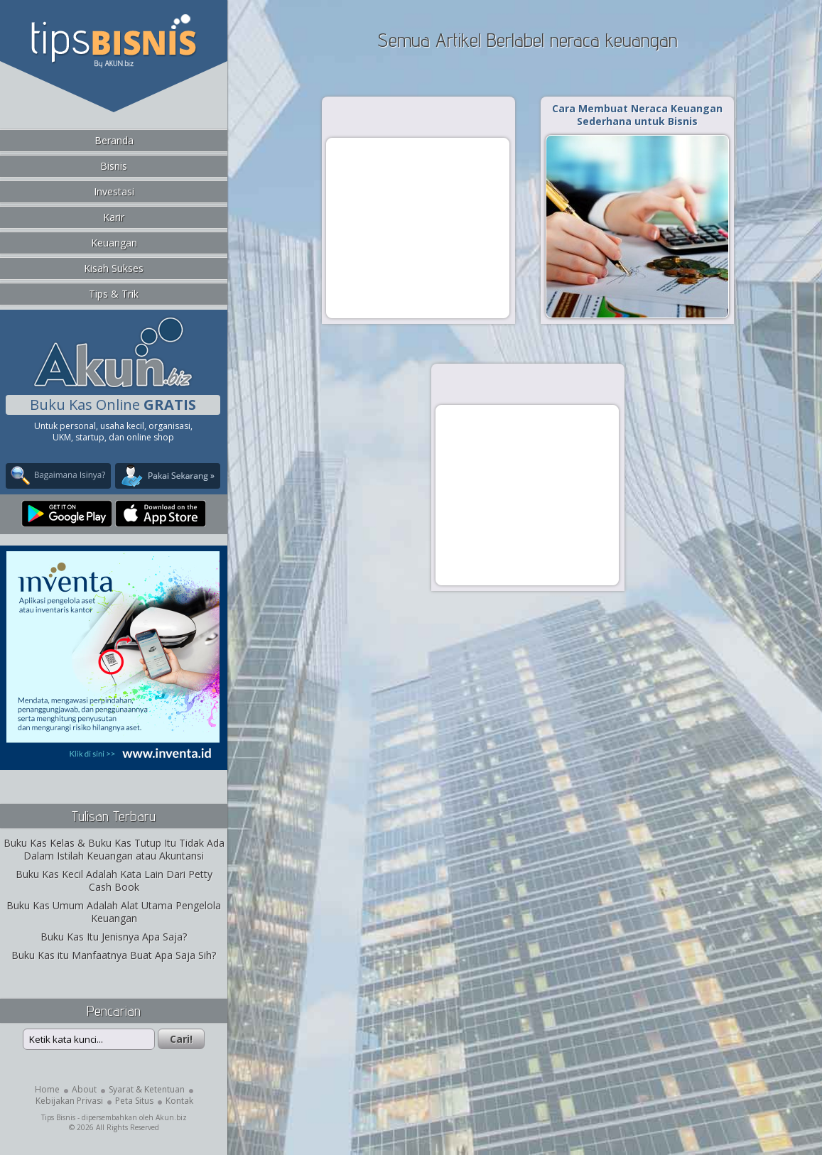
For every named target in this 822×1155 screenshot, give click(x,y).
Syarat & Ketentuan (147, 1089)
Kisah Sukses (114, 268)
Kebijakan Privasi (69, 1101)
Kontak (179, 1101)
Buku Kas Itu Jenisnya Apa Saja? (113, 936)
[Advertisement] (418, 227)
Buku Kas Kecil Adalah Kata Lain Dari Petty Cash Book (114, 880)
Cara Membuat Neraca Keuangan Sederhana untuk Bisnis (637, 115)
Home (47, 1089)
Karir (113, 217)
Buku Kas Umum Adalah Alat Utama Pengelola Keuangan (113, 912)
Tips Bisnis (58, 1117)
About (84, 1089)
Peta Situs (134, 1101)
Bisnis (113, 166)
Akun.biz (171, 1117)
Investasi (114, 191)
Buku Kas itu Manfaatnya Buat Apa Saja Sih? (113, 955)
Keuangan (114, 242)
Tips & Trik (114, 293)
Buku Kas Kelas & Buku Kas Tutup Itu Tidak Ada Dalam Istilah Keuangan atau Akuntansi (114, 849)
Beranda (114, 140)
